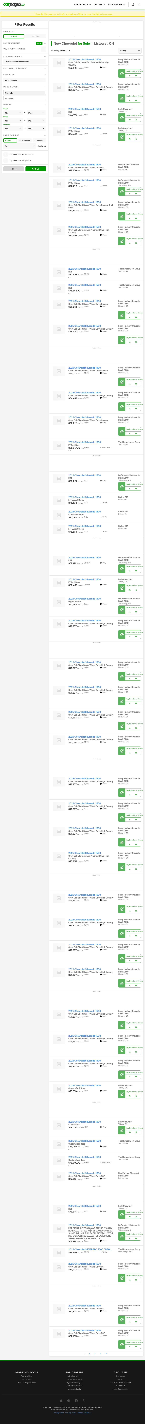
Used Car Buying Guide (26, 1382)
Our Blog (120, 1379)
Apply (36, 169)
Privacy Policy (59, 1413)
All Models (25, 98)
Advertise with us (74, 1376)
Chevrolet (25, 93)
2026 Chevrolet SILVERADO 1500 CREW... (90, 1249)
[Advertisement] (96, 30)
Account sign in (74, 1389)
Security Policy (70, 1413)
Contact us (120, 1376)
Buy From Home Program (120, 1382)
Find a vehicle (26, 1376)
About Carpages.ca (120, 1389)
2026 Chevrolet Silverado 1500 (84, 59)
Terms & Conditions (84, 1413)
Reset (13, 169)
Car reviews (26, 1379)
